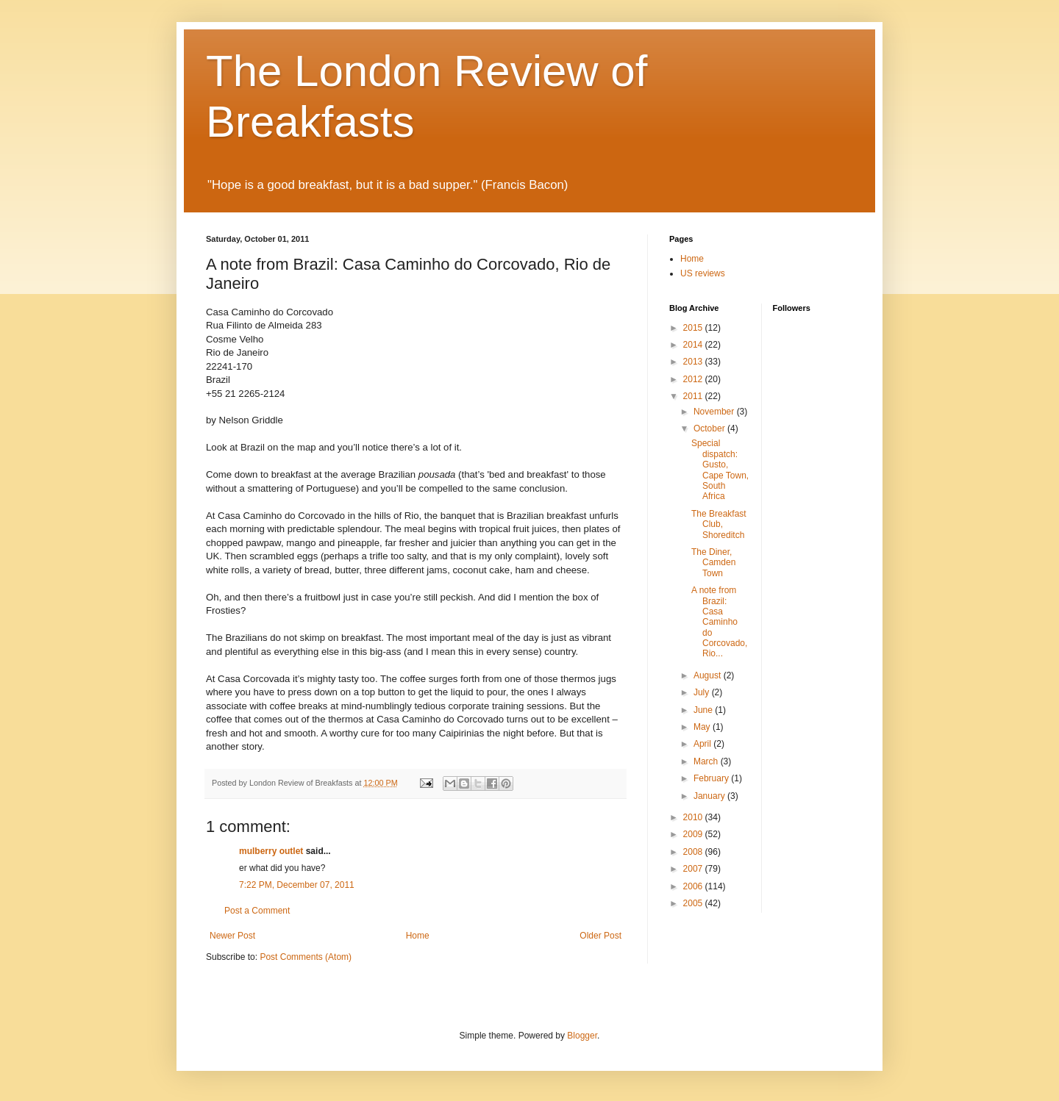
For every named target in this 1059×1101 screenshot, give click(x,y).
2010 (694, 817)
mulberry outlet (271, 851)
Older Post (600, 935)
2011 (694, 396)
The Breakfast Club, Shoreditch (718, 524)
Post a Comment (257, 910)
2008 (694, 852)
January (710, 796)
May (703, 727)
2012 (694, 379)
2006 (694, 886)
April (703, 744)
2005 (694, 903)
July (702, 692)
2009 (694, 834)
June (704, 710)
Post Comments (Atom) (306, 957)
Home (417, 935)
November (715, 411)
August (708, 675)
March (707, 761)
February (712, 778)
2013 (694, 361)
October (710, 428)
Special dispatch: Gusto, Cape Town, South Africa (720, 469)
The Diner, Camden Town (713, 562)
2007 (694, 869)
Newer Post (232, 935)
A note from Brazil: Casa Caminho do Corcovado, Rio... (719, 622)
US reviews (702, 273)
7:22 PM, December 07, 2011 (296, 885)
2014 (694, 345)
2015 (694, 328)
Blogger (582, 1035)
